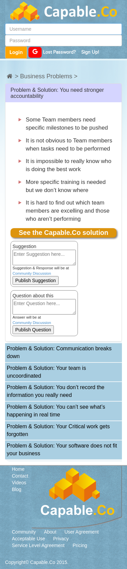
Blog (16, 489)
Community (24, 532)
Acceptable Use (28, 538)
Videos (19, 482)
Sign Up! (90, 52)
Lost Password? (59, 52)
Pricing (80, 545)
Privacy (61, 538)
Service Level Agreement (38, 545)
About (50, 532)
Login (16, 52)
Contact (20, 476)
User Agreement (81, 532)
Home (18, 469)
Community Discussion (32, 273)
